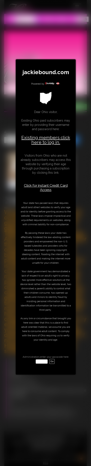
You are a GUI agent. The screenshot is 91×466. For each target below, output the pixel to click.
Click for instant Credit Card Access (46, 187)
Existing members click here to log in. (45, 140)
